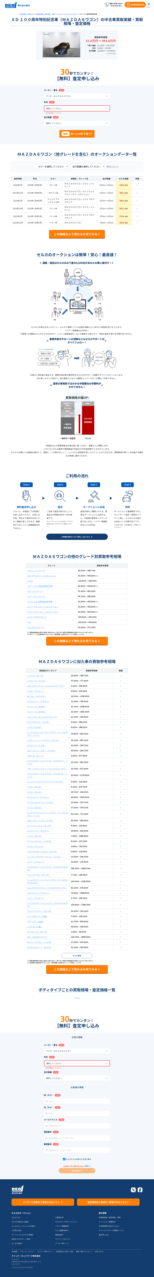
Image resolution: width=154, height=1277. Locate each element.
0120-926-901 (116, 5)
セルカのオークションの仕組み (23, 1226)
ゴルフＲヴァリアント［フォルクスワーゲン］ (47, 887)
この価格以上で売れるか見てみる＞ (77, 234)
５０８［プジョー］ (35, 846)
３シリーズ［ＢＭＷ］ (36, 706)
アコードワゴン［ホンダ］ (38, 874)
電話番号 (48, 1131)
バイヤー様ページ (62, 1243)
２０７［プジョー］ (35, 861)
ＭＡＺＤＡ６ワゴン (70, 14)
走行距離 (48, 117)
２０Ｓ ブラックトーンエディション (42, 611)
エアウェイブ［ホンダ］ (37, 931)
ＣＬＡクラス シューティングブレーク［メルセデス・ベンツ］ (47, 814)
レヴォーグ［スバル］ (36, 680)
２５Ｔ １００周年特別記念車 (40, 586)
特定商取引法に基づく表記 (64, 1251)
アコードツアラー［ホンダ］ (39, 911)
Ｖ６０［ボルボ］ (34, 786)
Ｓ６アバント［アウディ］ (38, 893)
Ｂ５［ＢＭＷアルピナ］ (37, 937)
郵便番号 (48, 1144)
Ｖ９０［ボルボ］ (34, 836)
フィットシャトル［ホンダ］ (39, 825)
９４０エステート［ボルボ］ (39, 947)
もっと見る (77, 955)
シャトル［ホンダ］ (35, 675)
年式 (46, 102)
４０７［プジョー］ (35, 898)
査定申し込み (104, 1234)
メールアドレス (50, 1119)
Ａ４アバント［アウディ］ (38, 701)
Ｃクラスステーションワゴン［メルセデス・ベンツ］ (47, 762)
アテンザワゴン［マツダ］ (38, 722)
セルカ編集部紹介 (62, 1230)
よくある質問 (17, 1243)
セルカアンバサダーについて (66, 1222)
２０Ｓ (30, 580)
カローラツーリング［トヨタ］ (40, 820)
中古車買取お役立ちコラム (109, 1226)
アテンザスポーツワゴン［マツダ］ (42, 851)
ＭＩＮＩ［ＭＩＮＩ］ (36, 696)
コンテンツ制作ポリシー (45, 1251)
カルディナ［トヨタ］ (36, 745)
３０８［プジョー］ (35, 691)
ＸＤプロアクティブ (35, 627)
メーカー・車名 (50, 90)
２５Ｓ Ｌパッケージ (36, 570)
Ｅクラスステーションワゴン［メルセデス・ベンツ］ (47, 775)
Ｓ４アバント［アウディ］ (38, 797)
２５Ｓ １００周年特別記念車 (40, 601)
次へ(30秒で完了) (77, 133)
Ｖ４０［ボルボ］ (34, 727)
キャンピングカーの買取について (111, 1230)
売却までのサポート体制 (21, 1239)
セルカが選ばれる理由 (20, 1222)
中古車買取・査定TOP (26, 14)
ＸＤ (29, 622)
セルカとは (16, 1217)
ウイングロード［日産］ (37, 916)
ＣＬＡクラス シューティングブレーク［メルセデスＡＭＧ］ (47, 881)
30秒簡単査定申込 (135, 4)
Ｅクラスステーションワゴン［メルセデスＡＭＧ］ (47, 868)
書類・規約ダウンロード (84, 1251)
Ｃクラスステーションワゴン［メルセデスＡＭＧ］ (47, 905)
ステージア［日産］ (35, 921)
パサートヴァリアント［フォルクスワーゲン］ (47, 768)
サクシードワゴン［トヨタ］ (39, 942)
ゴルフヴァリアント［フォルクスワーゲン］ (46, 685)
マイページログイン (62, 1239)
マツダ (59, 14)
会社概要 (14, 1251)
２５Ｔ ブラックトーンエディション (42, 606)
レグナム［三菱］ (34, 926)
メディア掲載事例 (62, 1226)
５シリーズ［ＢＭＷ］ (36, 711)
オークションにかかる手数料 (22, 1234)
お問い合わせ (99, 1251)
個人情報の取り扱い (77, 1166)
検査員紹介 (59, 1234)
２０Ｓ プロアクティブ (37, 617)
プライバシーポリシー (27, 1251)
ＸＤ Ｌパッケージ (35, 591)
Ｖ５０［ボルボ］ (34, 792)
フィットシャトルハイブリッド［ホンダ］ (45, 781)
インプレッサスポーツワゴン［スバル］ (44, 856)
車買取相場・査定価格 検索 (45, 14)
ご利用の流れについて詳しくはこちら (77, 537)
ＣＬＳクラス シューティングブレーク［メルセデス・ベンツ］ (47, 734)
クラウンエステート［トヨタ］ (40, 802)
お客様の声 (59, 1217)
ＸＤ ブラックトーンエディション (41, 575)
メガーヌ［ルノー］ (35, 755)
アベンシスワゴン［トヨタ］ (39, 841)
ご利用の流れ (17, 1230)
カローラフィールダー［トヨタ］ (41, 750)
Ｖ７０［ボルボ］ (34, 807)
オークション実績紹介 (107, 1222)
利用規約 (66, 1166)
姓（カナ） (49, 1095)
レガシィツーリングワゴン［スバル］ (43, 740)
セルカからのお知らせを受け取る (78, 1159)
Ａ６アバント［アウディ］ (38, 830)
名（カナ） (49, 1107)
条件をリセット (112, 166)
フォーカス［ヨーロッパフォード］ (42, 716)
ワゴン (77, 997)
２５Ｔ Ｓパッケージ (36, 596)
